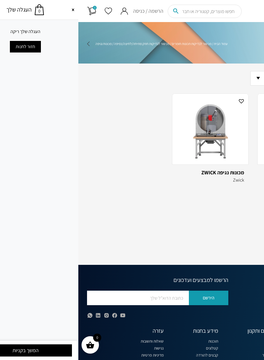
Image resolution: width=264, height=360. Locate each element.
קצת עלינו (194, 341)
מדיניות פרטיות (74, 355)
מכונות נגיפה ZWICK (144, 172)
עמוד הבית (142, 43)
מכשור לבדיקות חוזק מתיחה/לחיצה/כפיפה (63, 43)
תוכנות (135, 341)
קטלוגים (134, 348)
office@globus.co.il (229, 311)
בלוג (198, 348)
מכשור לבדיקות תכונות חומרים (113, 43)
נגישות (80, 348)
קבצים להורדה (129, 355)
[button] (248, 100)
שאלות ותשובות (73, 341)
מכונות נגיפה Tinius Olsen (223, 172)
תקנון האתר (193, 355)
